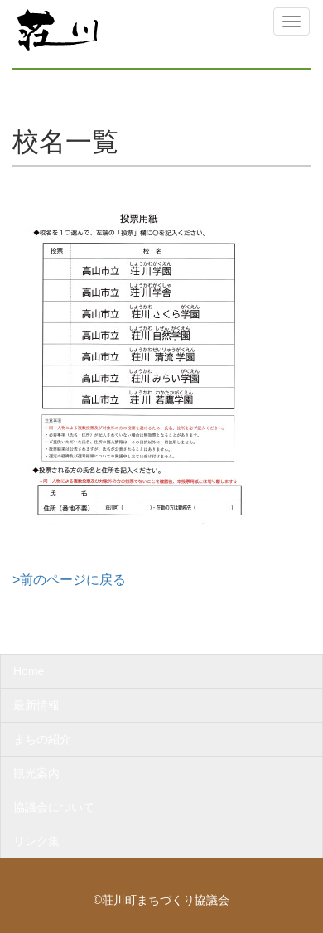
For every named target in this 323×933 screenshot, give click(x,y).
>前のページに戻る (69, 580)
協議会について (53, 807)
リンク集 (36, 841)
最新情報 (36, 705)
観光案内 (36, 773)
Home (28, 671)
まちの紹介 (42, 739)
